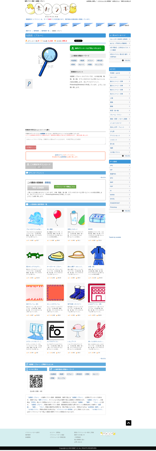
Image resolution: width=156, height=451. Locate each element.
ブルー (96, 403)
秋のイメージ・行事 (116, 90)
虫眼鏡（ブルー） (34, 398)
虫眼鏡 (80, 403)
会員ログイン (116, 1)
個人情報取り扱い (79, 440)
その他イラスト (33, 410)
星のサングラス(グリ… (33, 267)
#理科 (73, 64)
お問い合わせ (78, 443)
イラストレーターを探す (32, 433)
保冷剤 (90, 230)
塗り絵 (112, 144)
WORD (112, 195)
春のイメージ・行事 (116, 81)
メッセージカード (115, 123)
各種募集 (28, 438)
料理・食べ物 (114, 110)
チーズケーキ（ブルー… (55, 267)
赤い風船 (50, 230)
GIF (111, 170)
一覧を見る (103, 178)
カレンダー (113, 77)
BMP (111, 182)
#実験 (90, 64)
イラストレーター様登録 (104, 1)
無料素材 (36, 31)
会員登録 (42, 133)
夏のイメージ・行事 (116, 85)
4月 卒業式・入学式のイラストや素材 (119, 49)
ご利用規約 (77, 438)
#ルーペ (81, 64)
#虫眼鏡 (74, 60)
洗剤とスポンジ (73, 230)
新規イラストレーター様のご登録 (84, 433)
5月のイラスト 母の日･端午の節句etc (119, 55)
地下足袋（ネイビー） (75, 305)
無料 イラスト (43, 401)
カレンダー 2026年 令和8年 (119, 39)
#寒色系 (99, 60)
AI (110, 190)
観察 (88, 403)
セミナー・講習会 (55, 433)
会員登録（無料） (91, 1)
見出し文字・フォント (117, 127)
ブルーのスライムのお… (34, 230)
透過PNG (113, 174)
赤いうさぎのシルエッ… (96, 342)
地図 (111, 148)
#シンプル (98, 64)
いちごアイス (72, 342)
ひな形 (112, 131)
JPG (111, 165)
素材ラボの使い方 (126, 1)
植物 (111, 102)
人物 (111, 98)
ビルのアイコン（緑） (95, 305)
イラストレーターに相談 (57, 436)
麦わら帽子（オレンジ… (75, 267)
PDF (111, 186)
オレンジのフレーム (53, 305)
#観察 (82, 60)
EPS (111, 178)
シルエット (113, 140)
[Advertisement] (105, 6)
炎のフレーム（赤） (32, 305)
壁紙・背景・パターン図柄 (118, 119)
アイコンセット (115, 135)
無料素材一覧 (45, 31)
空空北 (48, 184)
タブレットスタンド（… (34, 342)
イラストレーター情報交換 (57, 438)
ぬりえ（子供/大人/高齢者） (119, 43)
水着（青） (91, 267)
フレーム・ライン (115, 114)
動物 (111, 106)
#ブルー (90, 60)
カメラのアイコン (52, 342)
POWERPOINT (115, 203)
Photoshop (113, 207)
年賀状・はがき (115, 73)
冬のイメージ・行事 (116, 94)
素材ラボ (28, 31)
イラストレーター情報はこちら (65, 187)
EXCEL (112, 199)
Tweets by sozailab (115, 237)
